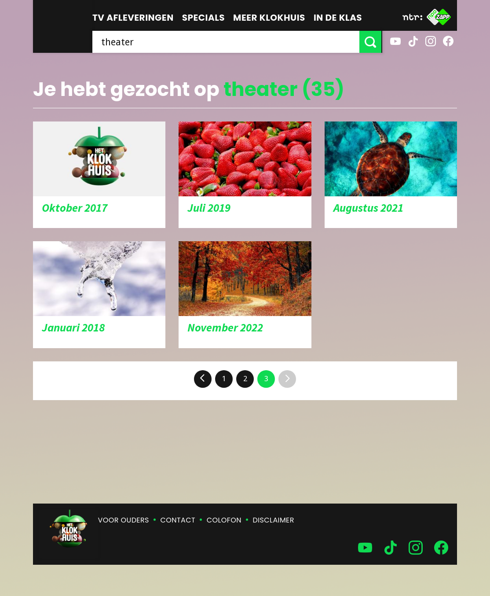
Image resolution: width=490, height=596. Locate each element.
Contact (178, 520)
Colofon (224, 520)
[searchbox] (226, 42)
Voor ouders (123, 520)
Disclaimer (273, 520)
